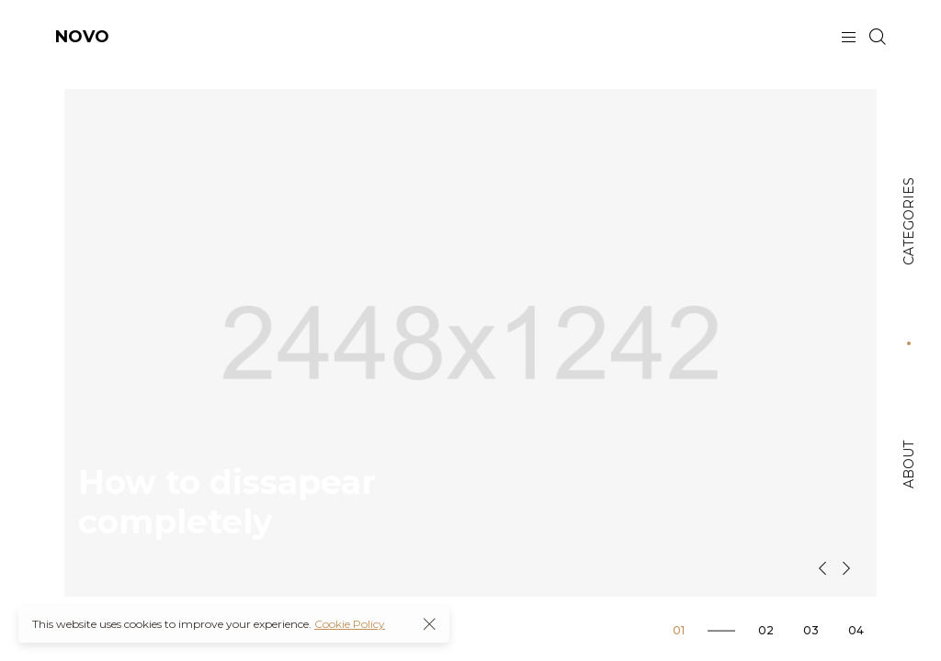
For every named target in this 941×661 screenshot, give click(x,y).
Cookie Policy (349, 624)
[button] (822, 568)
